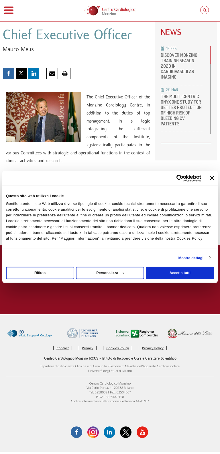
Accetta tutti (180, 273)
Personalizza (110, 273)
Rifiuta (40, 273)
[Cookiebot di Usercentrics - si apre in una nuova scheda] (176, 178)
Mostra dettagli (191, 258)
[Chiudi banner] (212, 178)
